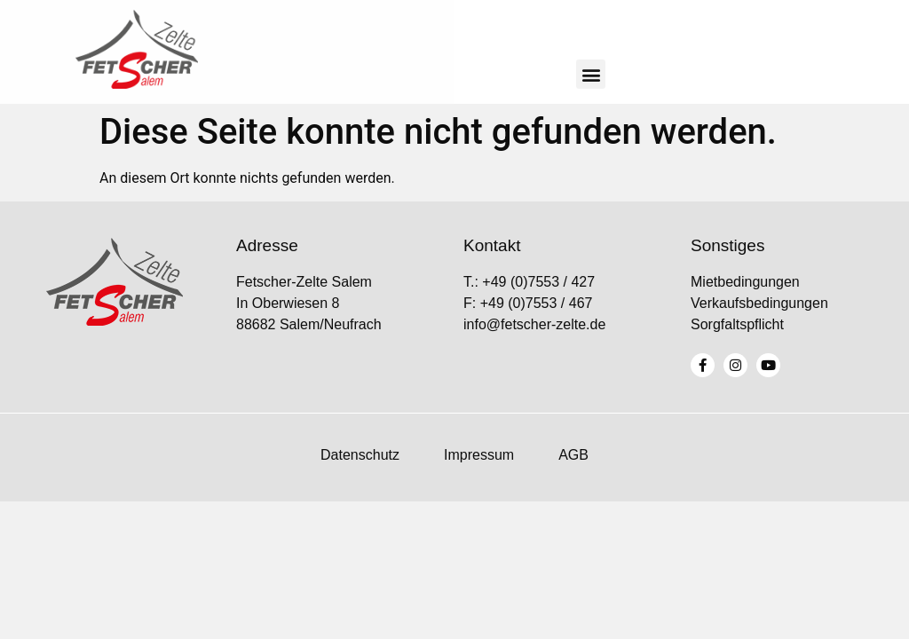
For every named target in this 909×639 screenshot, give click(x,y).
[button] (590, 74)
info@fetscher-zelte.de (534, 324)
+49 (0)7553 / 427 (538, 281)
